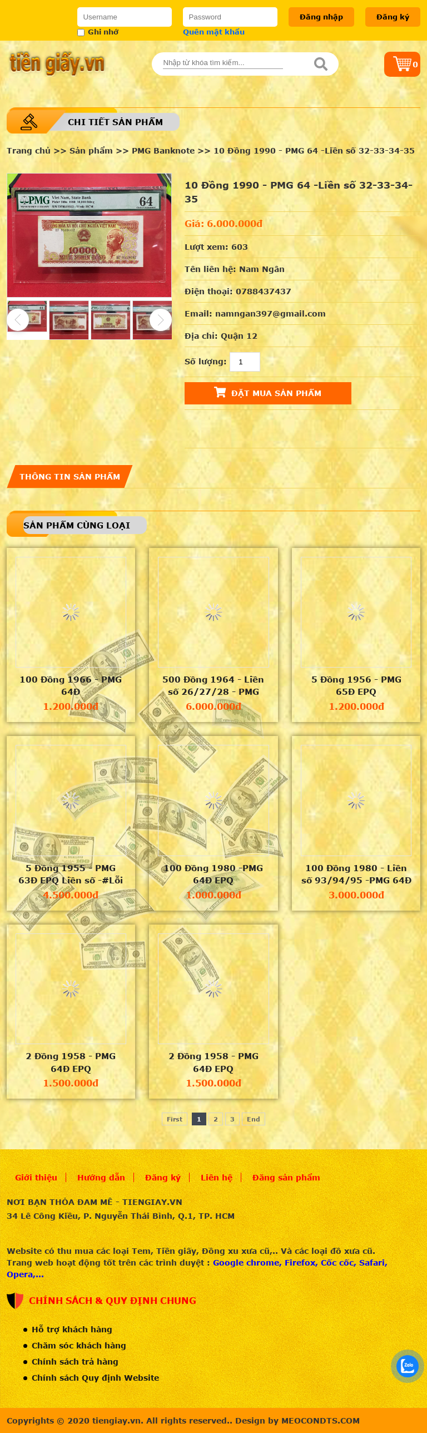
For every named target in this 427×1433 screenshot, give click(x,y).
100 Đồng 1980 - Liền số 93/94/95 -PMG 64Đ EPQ (356, 874)
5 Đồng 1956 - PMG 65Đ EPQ (356, 685)
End (253, 1119)
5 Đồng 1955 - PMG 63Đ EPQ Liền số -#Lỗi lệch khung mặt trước (70, 874)
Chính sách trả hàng (75, 1361)
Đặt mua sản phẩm (267, 392)
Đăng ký (392, 16)
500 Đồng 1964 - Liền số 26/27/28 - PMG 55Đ (213, 686)
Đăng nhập (321, 16)
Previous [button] (18, 320)
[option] (89, 235)
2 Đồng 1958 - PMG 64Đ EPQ (71, 1062)
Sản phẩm (91, 150)
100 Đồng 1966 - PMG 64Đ (70, 685)
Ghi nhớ (97, 31)
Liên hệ (216, 1177)
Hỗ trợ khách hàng (72, 1329)
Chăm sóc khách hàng (79, 1345)
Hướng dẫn (101, 1177)
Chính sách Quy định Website (95, 1377)
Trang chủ (29, 150)
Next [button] (161, 320)
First (174, 1119)
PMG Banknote (163, 150)
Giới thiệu (36, 1177)
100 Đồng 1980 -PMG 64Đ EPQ (213, 874)
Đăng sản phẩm (286, 1177)
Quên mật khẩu (214, 31)
